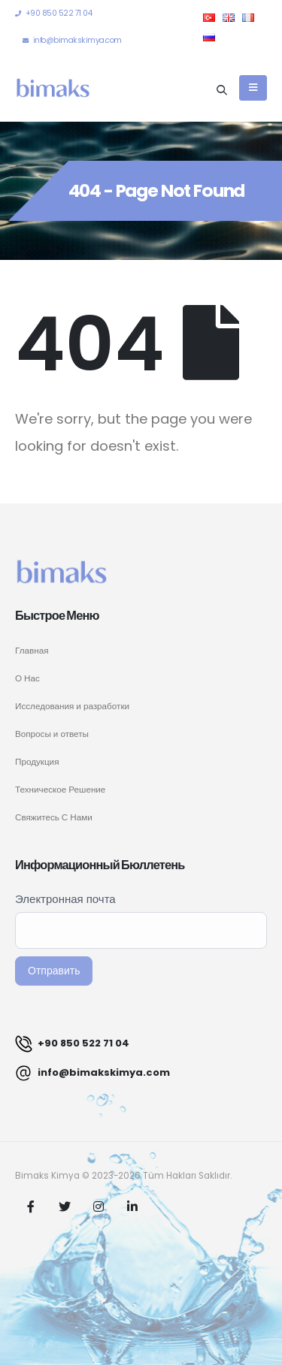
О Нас (27, 678)
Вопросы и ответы (52, 734)
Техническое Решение (60, 790)
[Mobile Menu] (253, 88)
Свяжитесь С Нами (53, 817)
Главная (31, 651)
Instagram (98, 1206)
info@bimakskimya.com (92, 1073)
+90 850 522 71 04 (72, 1043)
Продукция (37, 762)
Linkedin (132, 1206)
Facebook (31, 1206)
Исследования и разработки (72, 706)
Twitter (64, 1206)
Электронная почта (65, 899)
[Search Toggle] (221, 89)
